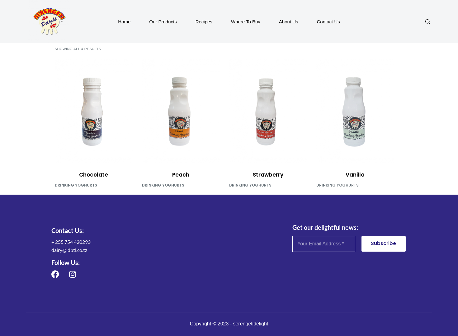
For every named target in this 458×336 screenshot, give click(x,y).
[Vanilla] (355, 111)
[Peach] (181, 111)
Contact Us (328, 21)
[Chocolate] (94, 111)
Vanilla (355, 174)
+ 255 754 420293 (71, 242)
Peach (180, 174)
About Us (288, 21)
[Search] (427, 21)
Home (124, 21)
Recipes (204, 21)
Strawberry (268, 174)
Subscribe (383, 243)
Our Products (163, 21)
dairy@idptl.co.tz (69, 250)
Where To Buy (245, 21)
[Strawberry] (268, 111)
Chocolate (93, 174)
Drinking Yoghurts (76, 185)
